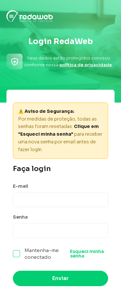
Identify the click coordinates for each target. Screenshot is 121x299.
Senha (20, 217)
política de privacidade (85, 65)
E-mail (20, 186)
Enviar (60, 278)
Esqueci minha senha (87, 253)
